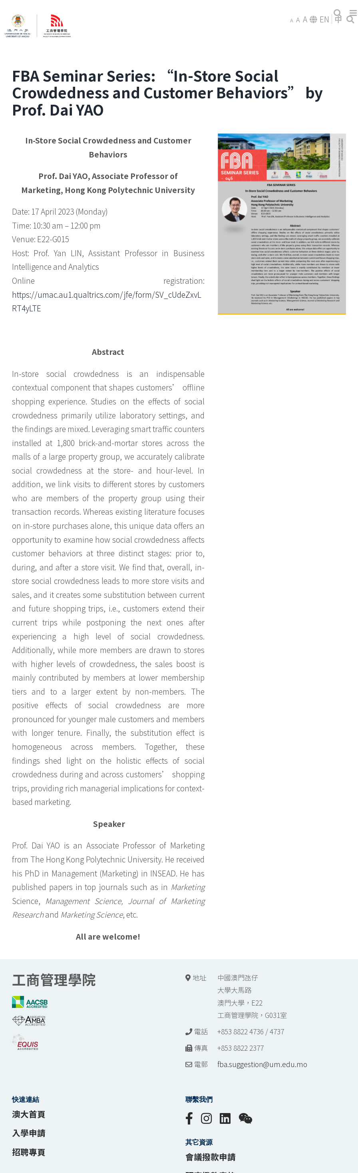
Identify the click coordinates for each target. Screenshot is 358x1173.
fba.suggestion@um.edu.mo (262, 1064)
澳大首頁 (29, 1114)
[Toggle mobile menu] (354, 13)
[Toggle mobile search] (338, 13)
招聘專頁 (29, 1152)
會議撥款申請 (210, 1157)
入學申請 (29, 1133)
